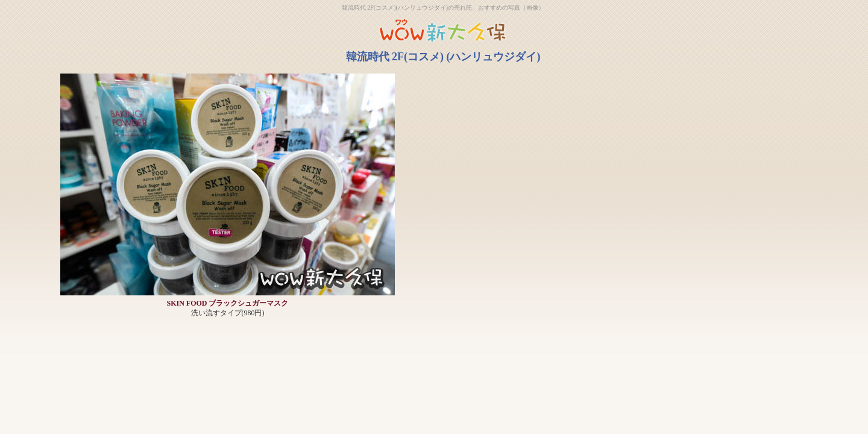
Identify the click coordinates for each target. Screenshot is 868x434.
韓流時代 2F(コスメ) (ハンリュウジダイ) (443, 57)
